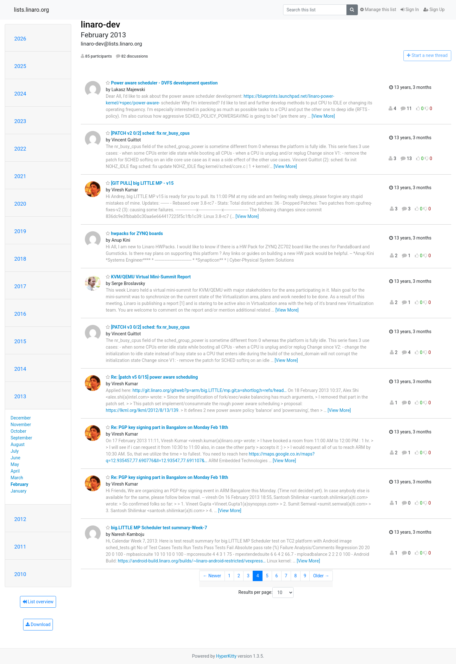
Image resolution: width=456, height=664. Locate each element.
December (21, 417)
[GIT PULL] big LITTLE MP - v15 (140, 183)
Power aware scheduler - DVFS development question (162, 82)
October (18, 431)
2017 (20, 286)
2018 (20, 259)
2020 (20, 204)
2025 (20, 66)
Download (38, 624)
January (19, 490)
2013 (20, 396)
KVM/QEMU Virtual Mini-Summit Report (148, 276)
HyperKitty (226, 656)
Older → (321, 575)
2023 (20, 121)
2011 (20, 546)
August (18, 444)
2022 (20, 149)
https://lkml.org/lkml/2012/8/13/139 (142, 410)
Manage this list (378, 9)
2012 (20, 519)
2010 (20, 574)
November (21, 424)
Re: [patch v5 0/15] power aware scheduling (152, 377)
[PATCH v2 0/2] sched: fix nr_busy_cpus (148, 133)
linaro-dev (100, 24)
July (15, 451)
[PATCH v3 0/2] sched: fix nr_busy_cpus (148, 327)
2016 (20, 314)
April (15, 471)
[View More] (323, 116)
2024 (20, 93)
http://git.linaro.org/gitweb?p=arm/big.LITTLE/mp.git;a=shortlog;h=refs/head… (210, 390)
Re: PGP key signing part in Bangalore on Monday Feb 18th (167, 427)
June (16, 457)
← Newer (212, 575)
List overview (38, 601)
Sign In (410, 9)
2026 (20, 38)
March (17, 477)
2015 (20, 341)
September (21, 437)
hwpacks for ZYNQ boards (134, 233)
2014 (20, 369)
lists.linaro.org (31, 10)
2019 (20, 231)
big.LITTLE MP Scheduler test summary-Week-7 (156, 527)
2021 (20, 176)
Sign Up (434, 9)
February (19, 484)
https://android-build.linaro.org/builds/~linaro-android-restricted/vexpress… (192, 560)
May (15, 464)
